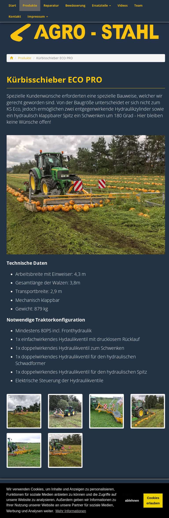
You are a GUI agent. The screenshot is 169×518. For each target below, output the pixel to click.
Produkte (30, 5)
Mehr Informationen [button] (70, 511)
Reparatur (51, 5)
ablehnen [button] (132, 500)
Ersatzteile (101, 5)
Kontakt (15, 16)
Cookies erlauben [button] (153, 500)
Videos (123, 5)
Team (138, 5)
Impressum (38, 16)
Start (12, 5)
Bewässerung (75, 5)
